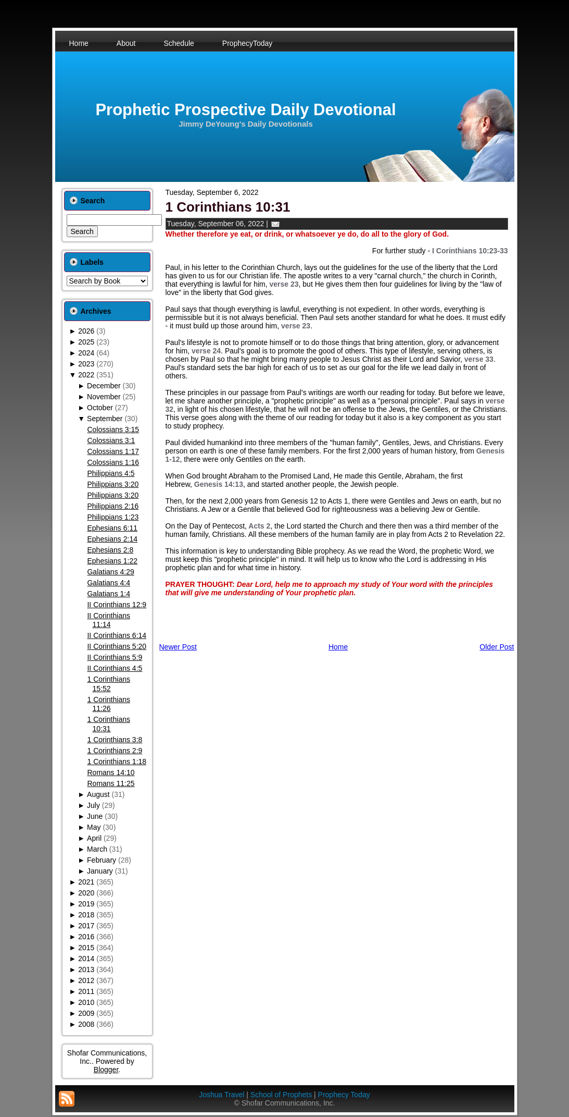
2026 (86, 331)
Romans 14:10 (110, 772)
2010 (86, 1002)
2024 (86, 353)
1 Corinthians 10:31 (108, 724)
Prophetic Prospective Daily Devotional (245, 110)
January (100, 871)
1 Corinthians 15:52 (108, 684)
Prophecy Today (344, 1094)
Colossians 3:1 (111, 440)
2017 (86, 926)
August (98, 794)
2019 (86, 904)
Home (338, 647)
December (104, 386)
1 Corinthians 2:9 (114, 750)
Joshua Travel (221, 1094)
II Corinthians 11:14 (108, 620)
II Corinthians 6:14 (116, 635)
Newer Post (178, 647)
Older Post (496, 647)
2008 (86, 1024)
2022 (86, 375)
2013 (86, 969)
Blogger (106, 1069)
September (104, 418)
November (104, 396)
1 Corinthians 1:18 (116, 761)
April (94, 838)
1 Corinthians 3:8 (114, 739)
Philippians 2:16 (112, 506)
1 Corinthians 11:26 (108, 704)
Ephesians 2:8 (110, 550)
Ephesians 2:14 (112, 539)
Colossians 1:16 (113, 462)
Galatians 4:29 (110, 572)
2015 (86, 947)
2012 (86, 980)
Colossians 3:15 (113, 429)
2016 (86, 936)
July (93, 805)
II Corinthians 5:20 (116, 646)
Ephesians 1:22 (112, 561)
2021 (86, 882)
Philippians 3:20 (112, 484)
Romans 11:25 (110, 783)
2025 (86, 342)
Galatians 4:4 (108, 583)
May (93, 827)
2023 (86, 364)
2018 (86, 915)
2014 (86, 958)
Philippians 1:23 (112, 517)
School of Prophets (281, 1094)
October (100, 407)
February (101, 860)
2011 (86, 991)
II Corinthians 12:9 (116, 604)
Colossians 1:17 (113, 451)
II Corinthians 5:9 (114, 657)
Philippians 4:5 (110, 473)
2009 (86, 1013)
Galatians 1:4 (108, 594)
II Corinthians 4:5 (114, 668)
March (97, 849)
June (95, 816)
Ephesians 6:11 (112, 528)
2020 (86, 893)
